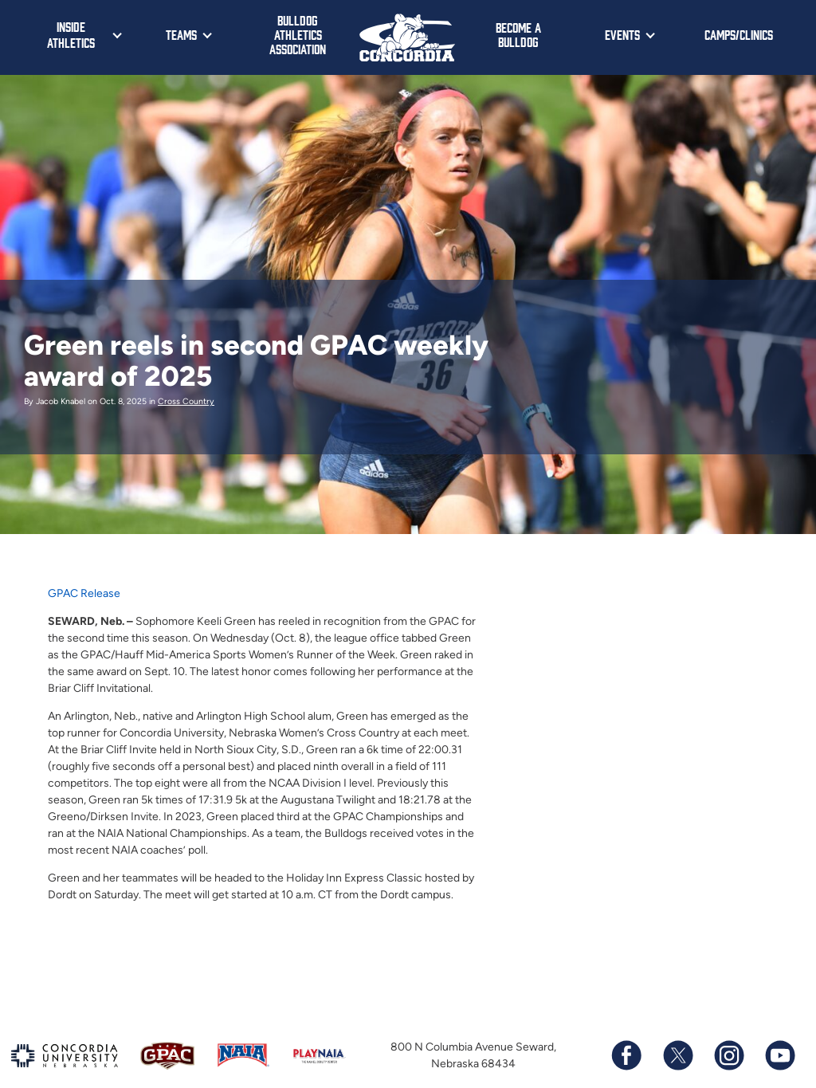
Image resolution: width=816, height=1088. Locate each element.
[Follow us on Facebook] (626, 1055)
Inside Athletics (71, 34)
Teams (181, 34)
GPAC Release (84, 593)
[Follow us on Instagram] (728, 1055)
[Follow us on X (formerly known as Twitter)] (677, 1055)
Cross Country (186, 401)
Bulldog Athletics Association (297, 34)
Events (622, 34)
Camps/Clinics (738, 34)
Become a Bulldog (518, 34)
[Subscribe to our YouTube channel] (779, 1055)
